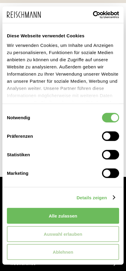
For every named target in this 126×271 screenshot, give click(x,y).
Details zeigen (91, 197)
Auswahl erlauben (63, 233)
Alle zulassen (63, 215)
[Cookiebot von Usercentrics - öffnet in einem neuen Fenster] (93, 15)
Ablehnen (63, 252)
